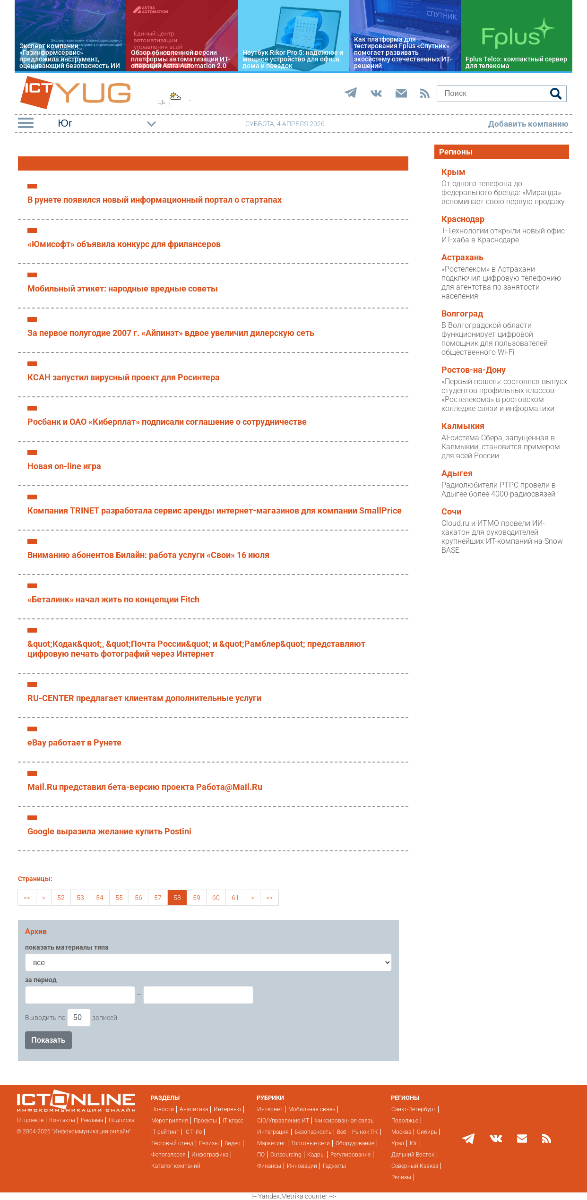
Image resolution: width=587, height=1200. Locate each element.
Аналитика (194, 1109)
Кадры (316, 1154)
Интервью (227, 1109)
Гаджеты (334, 1166)
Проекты (205, 1120)
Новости (162, 1109)
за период (41, 980)
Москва (401, 1132)
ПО (261, 1154)
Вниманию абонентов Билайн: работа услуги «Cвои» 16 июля (148, 555)
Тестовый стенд (172, 1143)
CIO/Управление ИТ (283, 1120)
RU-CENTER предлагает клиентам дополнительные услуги (144, 698)
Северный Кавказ (414, 1166)
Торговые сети (310, 1143)
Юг (413, 1143)
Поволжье (404, 1120)
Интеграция (273, 1132)
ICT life (193, 1132)
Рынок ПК (365, 1132)
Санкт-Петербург (413, 1109)
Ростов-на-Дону (473, 370)
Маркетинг (271, 1143)
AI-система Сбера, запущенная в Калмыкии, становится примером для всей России (500, 446)
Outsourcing (286, 1154)
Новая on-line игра (64, 466)
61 (235, 897)
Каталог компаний (175, 1166)
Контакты (62, 1120)
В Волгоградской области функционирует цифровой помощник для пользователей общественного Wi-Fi (494, 339)
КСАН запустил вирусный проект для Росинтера (123, 377)
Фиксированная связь (344, 1120)
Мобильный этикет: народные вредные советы (122, 288)
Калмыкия (462, 426)
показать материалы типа (67, 947)
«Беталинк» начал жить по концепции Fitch (113, 599)
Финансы (269, 1166)
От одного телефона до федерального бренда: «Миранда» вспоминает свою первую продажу (503, 192)
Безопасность (312, 1132)
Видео (232, 1143)
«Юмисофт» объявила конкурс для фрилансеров (124, 244)
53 (80, 897)
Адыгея (457, 473)
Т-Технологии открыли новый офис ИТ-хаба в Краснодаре (503, 235)
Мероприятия (169, 1120)
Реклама (92, 1120)
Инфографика (209, 1154)
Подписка (121, 1120)
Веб (341, 1132)
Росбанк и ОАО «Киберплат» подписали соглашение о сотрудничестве (167, 422)
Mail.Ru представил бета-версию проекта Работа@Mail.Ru (144, 787)
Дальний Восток (412, 1154)
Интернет (270, 1109)
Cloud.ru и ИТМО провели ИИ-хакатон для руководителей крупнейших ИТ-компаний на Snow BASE (502, 537)
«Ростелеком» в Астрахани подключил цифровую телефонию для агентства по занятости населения (501, 282)
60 (216, 897)
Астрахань (462, 257)
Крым (453, 172)
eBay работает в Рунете (74, 742)
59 (196, 897)
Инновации (302, 1166)
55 (119, 897)
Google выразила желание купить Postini (109, 831)
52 (61, 897)
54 (100, 897)
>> (269, 897)
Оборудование (355, 1143)
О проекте (30, 1120)
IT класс (233, 1120)
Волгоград (462, 313)
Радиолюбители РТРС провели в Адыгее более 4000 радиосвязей (498, 489)
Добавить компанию (528, 124)
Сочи (451, 511)
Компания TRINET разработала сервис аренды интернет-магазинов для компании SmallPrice (214, 510)
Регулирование (350, 1154)
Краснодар (462, 219)
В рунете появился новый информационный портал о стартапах (154, 200)
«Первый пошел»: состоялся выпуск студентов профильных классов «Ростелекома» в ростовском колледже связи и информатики (504, 395)
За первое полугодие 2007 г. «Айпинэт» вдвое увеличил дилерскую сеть (170, 333)
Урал (397, 1143)
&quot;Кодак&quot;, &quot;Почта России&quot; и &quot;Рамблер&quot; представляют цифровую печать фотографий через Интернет (196, 649)
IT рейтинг (165, 1132)
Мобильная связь (311, 1109)
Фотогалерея (168, 1154)
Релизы (209, 1143)
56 (138, 897)
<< (27, 897)
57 (158, 897)
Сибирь (427, 1132)
